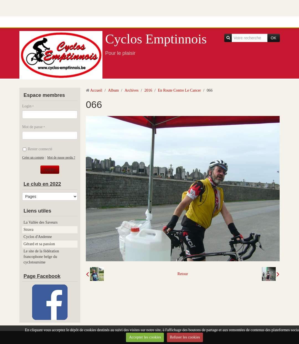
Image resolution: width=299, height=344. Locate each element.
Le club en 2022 (42, 184)
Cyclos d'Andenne (38, 237)
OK (273, 38)
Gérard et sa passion (39, 244)
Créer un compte (33, 157)
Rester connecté (37, 149)
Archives (132, 90)
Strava (28, 229)
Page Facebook (42, 276)
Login (26, 106)
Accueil (96, 90)
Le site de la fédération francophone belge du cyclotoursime (41, 256)
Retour (182, 274)
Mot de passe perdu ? (61, 157)
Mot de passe (32, 127)
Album (113, 90)
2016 (148, 90)
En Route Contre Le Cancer (179, 90)
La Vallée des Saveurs (41, 222)
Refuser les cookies (185, 337)
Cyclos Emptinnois (156, 39)
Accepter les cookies (145, 337)
